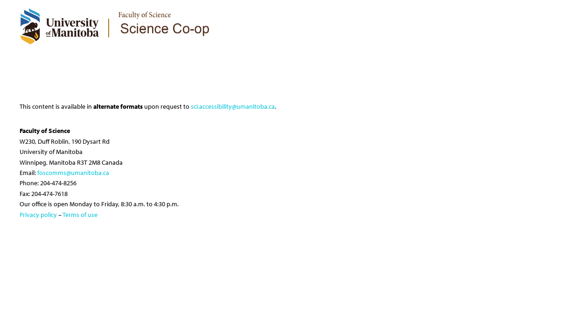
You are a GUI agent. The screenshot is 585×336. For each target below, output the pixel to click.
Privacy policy (38, 214)
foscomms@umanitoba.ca (73, 172)
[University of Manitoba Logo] (59, 26)
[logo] (165, 17)
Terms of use (80, 214)
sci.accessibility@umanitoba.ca (233, 106)
